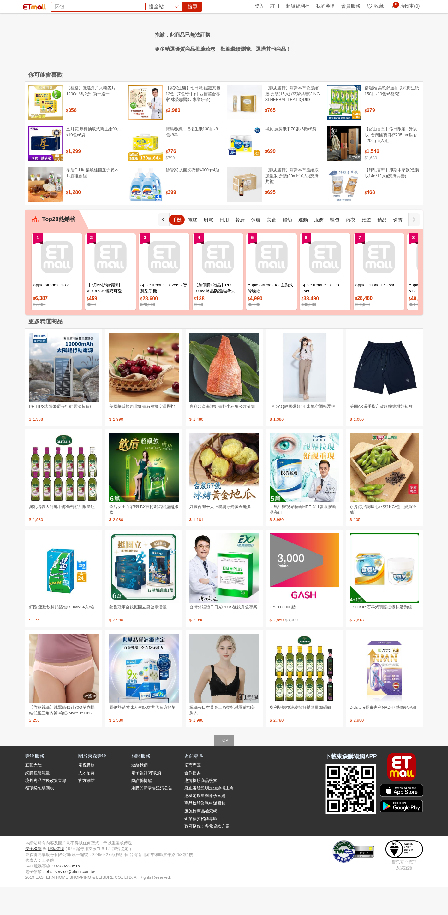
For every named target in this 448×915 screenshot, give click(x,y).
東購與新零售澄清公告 (151, 816)
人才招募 (86, 801)
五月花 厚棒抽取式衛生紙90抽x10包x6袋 (93, 160)
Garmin (219, 40)
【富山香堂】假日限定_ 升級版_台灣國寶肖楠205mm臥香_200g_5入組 (391, 163)
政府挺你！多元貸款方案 (207, 854)
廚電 (208, 248)
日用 (224, 248)
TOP (224, 768)
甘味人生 (143, 40)
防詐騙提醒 (141, 808)
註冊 (275, 6)
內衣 (350, 248)
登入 (259, 6)
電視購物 (86, 793)
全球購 (76, 6)
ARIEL (297, 40)
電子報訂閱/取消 (146, 801)
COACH (239, 40)
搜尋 (320, 28)
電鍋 (174, 40)
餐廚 (240, 248)
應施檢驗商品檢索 (200, 808)
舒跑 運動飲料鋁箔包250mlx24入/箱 (61, 635)
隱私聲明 (56, 877)
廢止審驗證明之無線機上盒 (209, 816)
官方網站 (86, 808)
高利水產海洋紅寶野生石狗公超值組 (222, 434)
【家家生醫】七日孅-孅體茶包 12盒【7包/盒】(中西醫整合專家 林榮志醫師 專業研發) (193, 122)
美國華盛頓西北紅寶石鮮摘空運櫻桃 (142, 434)
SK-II (281, 40)
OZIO (314, 40)
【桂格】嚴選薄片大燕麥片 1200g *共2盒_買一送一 (91, 119)
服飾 (319, 248)
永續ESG (100, 6)
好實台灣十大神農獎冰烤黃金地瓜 (220, 535)
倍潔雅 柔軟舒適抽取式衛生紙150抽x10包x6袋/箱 (392, 119)
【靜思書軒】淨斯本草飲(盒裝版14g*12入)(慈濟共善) (392, 201)
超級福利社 (298, 6)
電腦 (192, 248)
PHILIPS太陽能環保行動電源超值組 (61, 434)
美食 (271, 248)
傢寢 (255, 248)
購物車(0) (405, 6)
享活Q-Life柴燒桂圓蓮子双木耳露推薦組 (92, 201)
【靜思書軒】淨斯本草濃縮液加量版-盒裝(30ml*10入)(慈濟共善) (292, 204)
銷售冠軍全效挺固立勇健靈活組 (138, 635)
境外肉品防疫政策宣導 (45, 808)
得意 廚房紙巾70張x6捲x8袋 (291, 157)
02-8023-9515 (67, 894)
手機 (177, 248)
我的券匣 (325, 6)
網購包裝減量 (37, 801)
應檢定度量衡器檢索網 (204, 824)
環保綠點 (53, 6)
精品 (382, 248)
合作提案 (192, 801)
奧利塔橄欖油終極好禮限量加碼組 (300, 735)
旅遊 (366, 248)
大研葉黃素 (195, 40)
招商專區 (192, 793)
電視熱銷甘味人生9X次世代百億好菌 (142, 735)
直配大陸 (33, 793)
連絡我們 (139, 793)
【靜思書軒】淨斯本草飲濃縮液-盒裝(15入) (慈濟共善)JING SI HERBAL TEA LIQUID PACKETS (292, 125)
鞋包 (334, 248)
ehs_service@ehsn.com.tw (70, 900)
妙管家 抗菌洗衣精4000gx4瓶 (193, 198)
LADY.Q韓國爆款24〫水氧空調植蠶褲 (302, 434)
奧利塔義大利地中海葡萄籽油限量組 (62, 535)
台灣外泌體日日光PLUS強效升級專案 (223, 635)
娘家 (161, 40)
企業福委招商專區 (200, 847)
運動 (303, 248)
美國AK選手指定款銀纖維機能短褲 (381, 434)
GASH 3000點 (283, 635)
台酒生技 (262, 40)
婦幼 (287, 248)
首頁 (33, 6)
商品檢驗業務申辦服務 (204, 831)
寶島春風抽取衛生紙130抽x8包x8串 (192, 160)
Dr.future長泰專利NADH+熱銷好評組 (383, 735)
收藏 (375, 6)
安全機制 (33, 877)
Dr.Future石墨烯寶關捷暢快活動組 (381, 635)
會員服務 (350, 6)
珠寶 (398, 248)
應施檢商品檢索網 (200, 839)
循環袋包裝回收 (39, 816)
